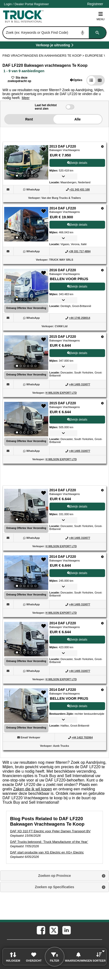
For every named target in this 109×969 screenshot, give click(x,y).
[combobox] (54, 32)
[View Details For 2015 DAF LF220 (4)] (26, 352)
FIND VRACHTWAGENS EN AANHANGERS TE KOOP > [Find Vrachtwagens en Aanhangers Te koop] (43, 55)
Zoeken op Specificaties (54, 887)
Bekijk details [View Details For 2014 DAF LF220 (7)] (77, 573)
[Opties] (102, 146)
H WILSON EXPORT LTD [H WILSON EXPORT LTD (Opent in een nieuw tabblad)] (61, 392)
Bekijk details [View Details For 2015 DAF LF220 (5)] (77, 419)
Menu (101, 16)
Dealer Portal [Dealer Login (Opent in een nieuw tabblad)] (24, 4)
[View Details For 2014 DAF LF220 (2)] (26, 224)
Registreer (41, 4)
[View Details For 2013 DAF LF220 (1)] (26, 162)
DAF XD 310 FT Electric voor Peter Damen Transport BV (50, 831)
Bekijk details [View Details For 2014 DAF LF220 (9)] (77, 706)
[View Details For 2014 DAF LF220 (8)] (26, 639)
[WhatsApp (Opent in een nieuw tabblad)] (33, 189)
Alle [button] (77, 119)
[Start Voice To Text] (83, 33)
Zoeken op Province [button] (54, 876)
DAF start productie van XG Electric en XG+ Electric (47, 852)
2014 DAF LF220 (62, 208)
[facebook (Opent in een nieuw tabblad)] (40, 930)
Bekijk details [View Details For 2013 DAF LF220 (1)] (77, 163)
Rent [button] (29, 119)
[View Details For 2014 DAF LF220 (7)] (26, 572)
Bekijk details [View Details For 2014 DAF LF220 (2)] (77, 224)
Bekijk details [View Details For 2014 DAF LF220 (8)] (77, 639)
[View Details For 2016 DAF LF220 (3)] (26, 286)
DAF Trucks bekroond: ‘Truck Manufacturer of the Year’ (49, 842)
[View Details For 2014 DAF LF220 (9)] (26, 721)
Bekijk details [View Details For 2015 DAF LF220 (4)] (77, 353)
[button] (76, 79)
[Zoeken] (97, 32)
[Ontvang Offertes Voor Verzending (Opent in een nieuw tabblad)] (26, 308)
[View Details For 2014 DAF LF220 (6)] (26, 506)
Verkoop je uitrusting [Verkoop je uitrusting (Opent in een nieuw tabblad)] (68, 46)
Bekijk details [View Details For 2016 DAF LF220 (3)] (77, 286)
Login (8, 4)
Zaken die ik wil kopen (32, 789)
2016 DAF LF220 (62, 270)
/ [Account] (26, 4)
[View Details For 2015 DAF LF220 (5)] (26, 419)
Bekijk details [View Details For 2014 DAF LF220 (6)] (77, 506)
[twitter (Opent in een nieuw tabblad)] (53, 930)
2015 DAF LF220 (62, 337)
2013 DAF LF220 (62, 146)
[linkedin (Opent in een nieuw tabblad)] (66, 930)
